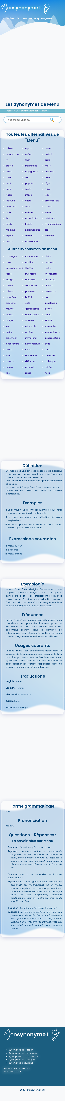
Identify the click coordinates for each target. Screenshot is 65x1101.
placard (49, 285)
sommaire (50, 326)
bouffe (9, 241)
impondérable (52, 332)
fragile (9, 194)
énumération (32, 218)
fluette (29, 267)
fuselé (48, 206)
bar (46, 297)
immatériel (31, 337)
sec (8, 326)
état (47, 343)
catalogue (11, 256)
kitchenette (51, 273)
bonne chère (32, 314)
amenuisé (11, 206)
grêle (47, 159)
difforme (30, 361)
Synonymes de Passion (21, 1049)
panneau (30, 291)
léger (47, 194)
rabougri (10, 200)
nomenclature (33, 343)
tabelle (9, 285)
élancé (48, 320)
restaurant (50, 291)
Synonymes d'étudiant (21, 1062)
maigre (9, 320)
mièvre (29, 212)
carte (48, 148)
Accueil (10, 110)
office (48, 314)
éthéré (29, 332)
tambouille (31, 285)
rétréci (48, 367)
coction (29, 262)
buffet (28, 297)
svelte (48, 212)
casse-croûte (32, 241)
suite (47, 349)
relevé (9, 349)
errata (9, 224)
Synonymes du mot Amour (23, 1053)
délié (8, 189)
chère (28, 154)
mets (48, 165)
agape (9, 235)
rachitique (50, 361)
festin (48, 177)
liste (8, 218)
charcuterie (31, 256)
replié (28, 372)
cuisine (9, 148)
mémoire (50, 355)
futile (8, 212)
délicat (48, 154)
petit (8, 183)
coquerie (49, 262)
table (9, 177)
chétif (48, 256)
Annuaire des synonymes (16, 1068)
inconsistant (12, 343)
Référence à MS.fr (12, 1071)
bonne (48, 308)
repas (28, 148)
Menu (44, 110)
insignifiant (31, 165)
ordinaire (49, 171)
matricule (30, 279)
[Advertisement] (32, 68)
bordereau (31, 355)
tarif (47, 229)
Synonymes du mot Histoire (23, 1056)
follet (28, 206)
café (27, 302)
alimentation (52, 200)
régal (47, 183)
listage (9, 279)
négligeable (31, 171)
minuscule (30, 326)
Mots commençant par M (28, 110)
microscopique (53, 224)
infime (28, 194)
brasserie (11, 302)
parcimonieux (32, 229)
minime (10, 308)
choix (8, 262)
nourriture (50, 279)
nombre (10, 361)
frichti (48, 267)
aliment (29, 235)
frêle (47, 189)
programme (12, 154)
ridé (8, 372)
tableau (10, 291)
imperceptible (52, 337)
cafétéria (11, 297)
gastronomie (32, 308)
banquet (49, 235)
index (8, 355)
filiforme (29, 320)
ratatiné (29, 367)
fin (7, 159)
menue (9, 314)
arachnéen (11, 337)
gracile (9, 165)
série (27, 349)
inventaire (30, 273)
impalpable (51, 302)
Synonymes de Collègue (22, 1059)
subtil (28, 200)
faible (28, 189)
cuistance (50, 218)
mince (9, 171)
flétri (47, 372)
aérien (9, 332)
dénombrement (14, 267)
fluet (27, 159)
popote (29, 183)
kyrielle (28, 224)
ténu (27, 177)
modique (10, 229)
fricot (9, 273)
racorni (9, 367)
